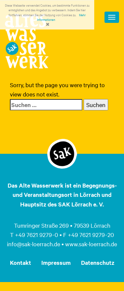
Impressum (56, 262)
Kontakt (20, 262)
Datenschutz (97, 262)
